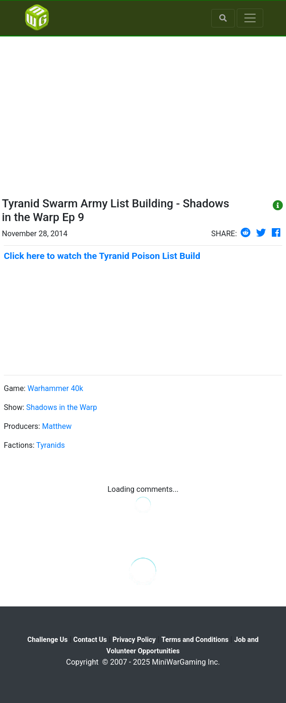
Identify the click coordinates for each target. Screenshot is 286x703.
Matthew (57, 426)
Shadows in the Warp (61, 407)
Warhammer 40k (55, 388)
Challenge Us (47, 640)
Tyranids (50, 445)
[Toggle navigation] (250, 18)
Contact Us (90, 640)
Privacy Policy (134, 640)
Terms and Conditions (195, 640)
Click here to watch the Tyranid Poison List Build (102, 255)
